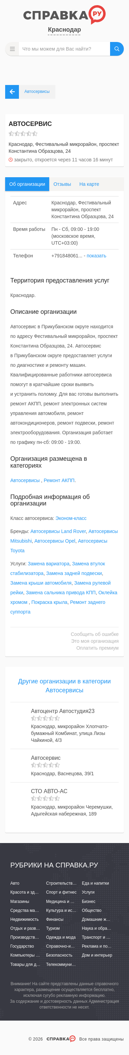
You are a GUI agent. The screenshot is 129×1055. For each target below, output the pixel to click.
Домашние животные (102, 919)
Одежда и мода (61, 937)
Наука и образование (102, 928)
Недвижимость (24, 919)
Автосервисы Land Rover (58, 531)
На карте (89, 184)
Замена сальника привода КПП (61, 592)
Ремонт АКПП (59, 480)
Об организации (27, 184)
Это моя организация (95, 641)
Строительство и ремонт (69, 883)
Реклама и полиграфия (104, 946)
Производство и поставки (34, 937)
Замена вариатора (48, 563)
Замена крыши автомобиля (41, 583)
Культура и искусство (66, 910)
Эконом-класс (70, 518)
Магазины (19, 901)
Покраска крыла (49, 602)
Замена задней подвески (74, 573)
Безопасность (59, 955)
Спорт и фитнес (61, 892)
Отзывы (62, 184)
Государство (22, 946)
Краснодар (64, 29)
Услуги (88, 892)
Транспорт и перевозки (104, 937)
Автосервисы (25, 480)
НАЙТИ (117, 48)
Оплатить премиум (97, 648)
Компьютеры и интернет (33, 955)
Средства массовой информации (42, 910)
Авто (14, 883)
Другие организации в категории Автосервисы (64, 686)
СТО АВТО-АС (49, 791)
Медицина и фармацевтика (72, 901)
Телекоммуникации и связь (72, 964)
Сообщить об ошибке (95, 634)
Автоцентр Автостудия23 (63, 711)
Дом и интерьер (97, 955)
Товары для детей (27, 964)
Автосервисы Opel (54, 541)
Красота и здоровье (29, 892)
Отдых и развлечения (31, 928)
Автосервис (46, 758)
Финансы (54, 919)
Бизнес (88, 901)
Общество (91, 910)
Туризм (53, 928)
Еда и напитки (95, 883)
